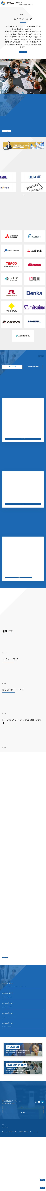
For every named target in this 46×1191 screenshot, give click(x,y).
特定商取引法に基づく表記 (11, 1179)
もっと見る (23, 53)
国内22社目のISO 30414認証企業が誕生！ (17, 1036)
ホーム (4, 1172)
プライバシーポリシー (10, 1176)
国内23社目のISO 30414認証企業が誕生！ (17, 1026)
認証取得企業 (38, 1186)
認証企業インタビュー (38, 1177)
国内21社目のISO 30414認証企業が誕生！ (17, 1056)
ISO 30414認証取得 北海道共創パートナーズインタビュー (23, 1046)
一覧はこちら (23, 201)
